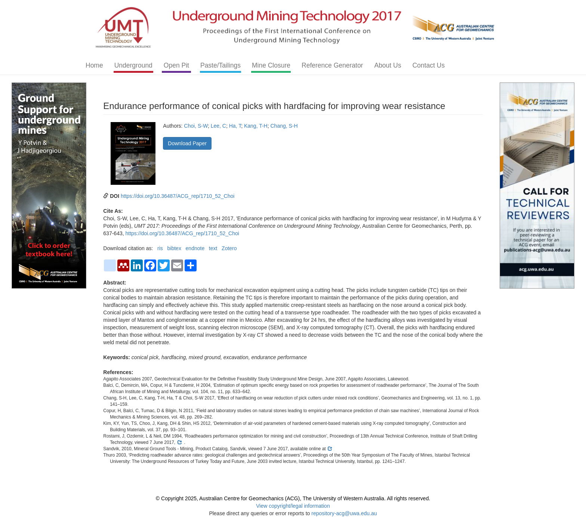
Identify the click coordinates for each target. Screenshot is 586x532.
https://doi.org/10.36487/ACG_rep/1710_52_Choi (177, 196)
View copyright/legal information (293, 506)
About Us (387, 65)
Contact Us (428, 65)
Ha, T (235, 126)
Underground (133, 65)
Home (94, 65)
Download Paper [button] (187, 143)
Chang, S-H (284, 126)
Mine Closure (271, 65)
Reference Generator (332, 65)
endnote (195, 248)
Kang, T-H (256, 126)
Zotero (229, 248)
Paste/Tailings (220, 65)
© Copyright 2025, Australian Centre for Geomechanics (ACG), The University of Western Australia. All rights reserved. (293, 498)
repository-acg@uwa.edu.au (344, 513)
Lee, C (218, 126)
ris (160, 248)
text (213, 248)
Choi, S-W (196, 126)
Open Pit (176, 65)
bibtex (174, 248)
